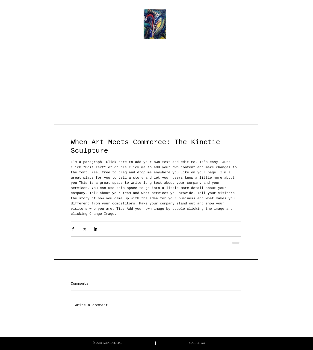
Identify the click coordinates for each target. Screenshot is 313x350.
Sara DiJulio (156, 53)
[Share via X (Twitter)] (84, 229)
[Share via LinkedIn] (95, 229)
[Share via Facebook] (73, 229)
